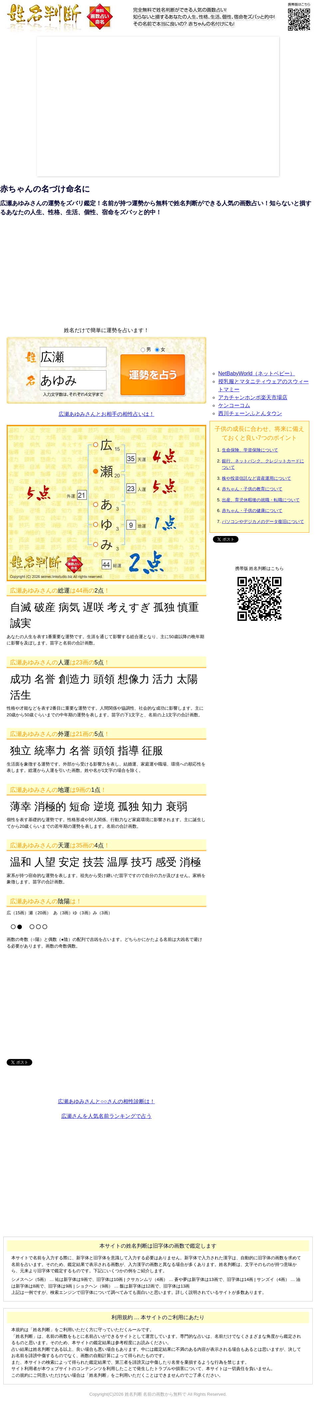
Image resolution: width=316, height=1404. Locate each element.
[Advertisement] (70, 106)
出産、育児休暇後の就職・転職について (261, 499)
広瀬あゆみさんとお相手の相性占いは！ (106, 414)
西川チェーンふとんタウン (250, 413)
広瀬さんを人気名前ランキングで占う (106, 1116)
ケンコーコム (234, 405)
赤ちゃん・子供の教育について (252, 488)
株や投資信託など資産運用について (256, 478)
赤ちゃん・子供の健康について (252, 510)
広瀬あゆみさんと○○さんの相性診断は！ (106, 1101)
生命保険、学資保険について (250, 449)
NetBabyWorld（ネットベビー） (256, 373)
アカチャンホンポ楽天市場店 (252, 397)
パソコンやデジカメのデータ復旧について (263, 521)
